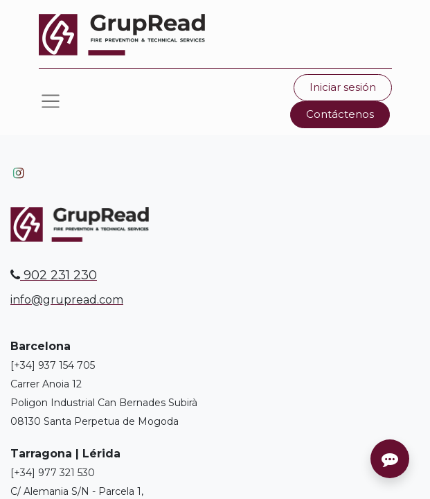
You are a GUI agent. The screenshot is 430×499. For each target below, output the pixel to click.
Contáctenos (340, 114)
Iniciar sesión (343, 87)
